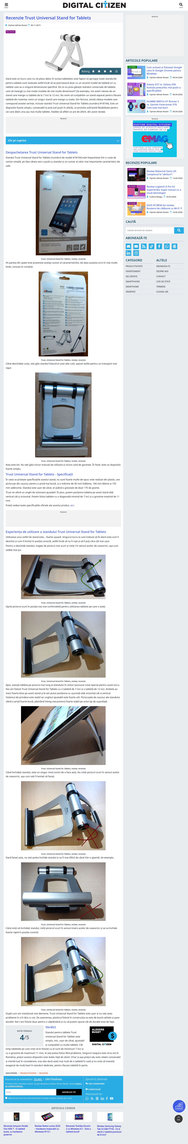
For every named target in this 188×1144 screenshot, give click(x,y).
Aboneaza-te (163, 266)
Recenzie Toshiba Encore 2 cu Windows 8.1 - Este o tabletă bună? (78, 1128)
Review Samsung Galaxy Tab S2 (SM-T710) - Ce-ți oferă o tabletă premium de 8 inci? (109, 1130)
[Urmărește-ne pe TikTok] (151, 246)
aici (72, 505)
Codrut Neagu (155, 197)
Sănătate (131, 291)
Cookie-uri (162, 291)
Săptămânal (53, 1079)
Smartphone (133, 281)
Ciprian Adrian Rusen (17, 25)
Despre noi (162, 271)
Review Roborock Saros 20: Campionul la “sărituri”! (162, 173)
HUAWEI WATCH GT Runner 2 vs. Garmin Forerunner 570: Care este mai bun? (163, 104)
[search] (179, 230)
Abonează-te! (69, 1092)
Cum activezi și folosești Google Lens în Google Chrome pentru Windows (164, 70)
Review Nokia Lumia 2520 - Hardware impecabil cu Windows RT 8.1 (47, 1128)
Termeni (160, 286)
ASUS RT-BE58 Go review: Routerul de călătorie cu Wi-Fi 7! (164, 207)
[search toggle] (181, 5)
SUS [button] (178, 1120)
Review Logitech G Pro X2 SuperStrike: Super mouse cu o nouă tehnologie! (164, 189)
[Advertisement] (63, 126)
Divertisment (133, 271)
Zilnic (38, 1079)
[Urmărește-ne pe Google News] (97, 1099)
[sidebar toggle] (6, 6)
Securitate (131, 276)
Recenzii (43, 1073)
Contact (161, 276)
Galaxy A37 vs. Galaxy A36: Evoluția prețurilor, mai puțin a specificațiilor (164, 87)
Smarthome (132, 286)
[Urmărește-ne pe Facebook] (107, 1099)
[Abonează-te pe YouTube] (111, 1099)
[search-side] (150, 230)
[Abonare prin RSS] (92, 1099)
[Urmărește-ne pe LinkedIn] (102, 1099)
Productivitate (28, 1073)
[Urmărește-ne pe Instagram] (136, 253)
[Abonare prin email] (128, 246)
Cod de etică (163, 281)
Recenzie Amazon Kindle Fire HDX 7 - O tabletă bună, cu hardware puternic (16, 1130)
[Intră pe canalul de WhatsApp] (88, 1099)
